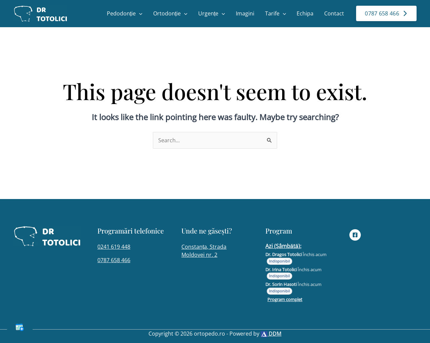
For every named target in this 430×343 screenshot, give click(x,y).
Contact (334, 13)
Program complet (284, 299)
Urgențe (211, 13)
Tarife (275, 13)
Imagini (245, 13)
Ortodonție (170, 13)
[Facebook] (355, 235)
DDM (271, 333)
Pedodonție (124, 13)
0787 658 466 (113, 260)
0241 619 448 (113, 246)
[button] (139, 13)
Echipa (305, 13)
